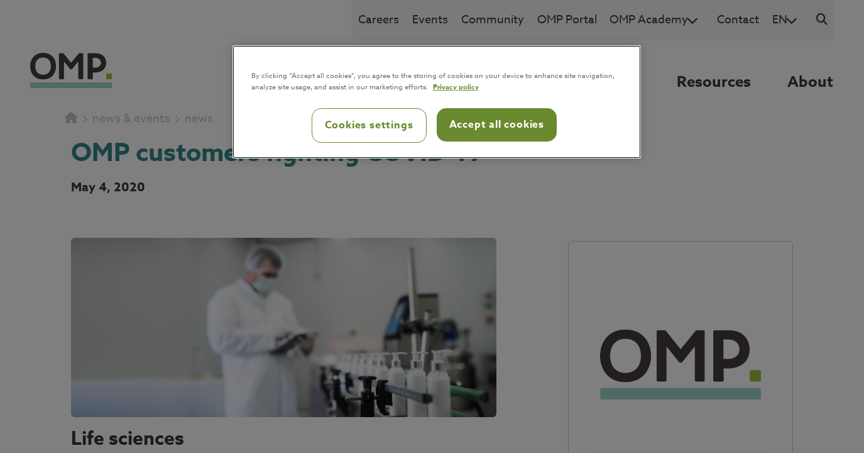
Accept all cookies (496, 124)
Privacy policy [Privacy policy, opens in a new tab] (456, 86)
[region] (436, 102)
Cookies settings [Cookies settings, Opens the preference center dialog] (369, 125)
